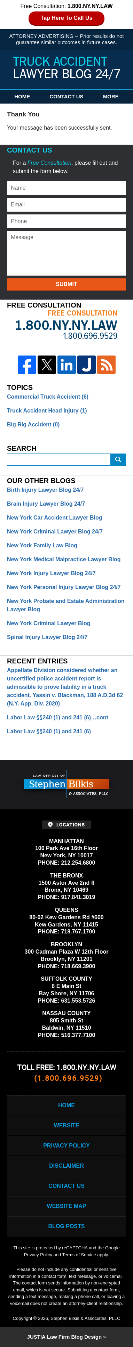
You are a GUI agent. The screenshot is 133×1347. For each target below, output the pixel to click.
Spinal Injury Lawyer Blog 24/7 (47, 637)
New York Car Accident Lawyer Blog (54, 518)
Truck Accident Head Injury (47, 411)
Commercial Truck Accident (47, 397)
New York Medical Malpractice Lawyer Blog (64, 559)
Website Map (66, 1206)
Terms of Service (79, 1254)
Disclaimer (66, 1166)
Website (66, 1125)
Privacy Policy (66, 1146)
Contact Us (66, 96)
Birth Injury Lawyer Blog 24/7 (45, 490)
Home (22, 96)
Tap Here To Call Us (67, 18)
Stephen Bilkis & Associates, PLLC (85, 1318)
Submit (66, 284)
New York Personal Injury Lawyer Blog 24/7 (64, 587)
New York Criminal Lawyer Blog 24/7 (55, 531)
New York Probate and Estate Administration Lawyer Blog (66, 605)
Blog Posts (66, 1226)
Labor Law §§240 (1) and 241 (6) (49, 731)
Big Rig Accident (33, 424)
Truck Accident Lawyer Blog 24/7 (66, 68)
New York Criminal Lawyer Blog (48, 623)
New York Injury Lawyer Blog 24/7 (51, 573)
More (111, 96)
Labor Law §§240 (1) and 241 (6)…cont (57, 717)
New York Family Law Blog (42, 545)
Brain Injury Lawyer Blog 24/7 (46, 504)
